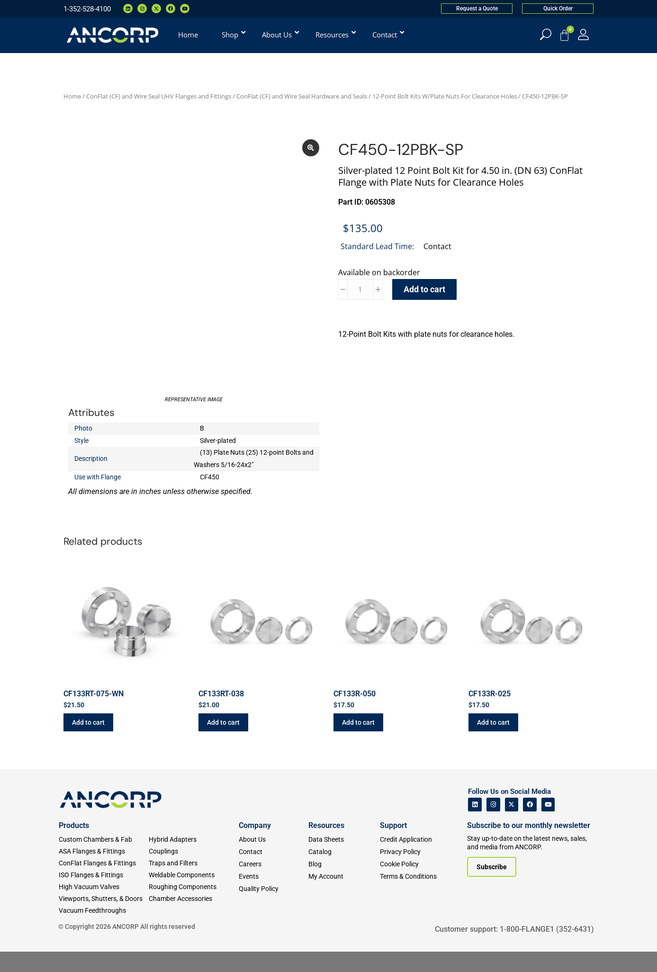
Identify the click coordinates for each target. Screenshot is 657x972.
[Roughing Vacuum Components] (194, 907)
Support (393, 845)
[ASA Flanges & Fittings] (104, 871)
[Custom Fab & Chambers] (104, 859)
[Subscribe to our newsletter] (491, 887)
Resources (326, 845)
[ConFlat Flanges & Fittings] (104, 883)
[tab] (463, 351)
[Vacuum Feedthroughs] (104, 931)
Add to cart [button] (88, 743)
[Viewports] (104, 919)
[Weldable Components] (194, 895)
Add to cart (424, 289)
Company (255, 845)
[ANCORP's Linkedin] (475, 825)
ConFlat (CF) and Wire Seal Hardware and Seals (301, 96)
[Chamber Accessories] (194, 919)
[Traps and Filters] (194, 883)
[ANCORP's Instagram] (493, 825)
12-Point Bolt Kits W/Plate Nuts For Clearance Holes (444, 96)
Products (74, 845)
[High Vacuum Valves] (104, 907)
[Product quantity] (360, 289)
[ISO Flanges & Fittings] (104, 895)
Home (72, 96)
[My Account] (583, 34)
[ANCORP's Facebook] (530, 825)
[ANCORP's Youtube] (548, 825)
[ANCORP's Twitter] (512, 825)
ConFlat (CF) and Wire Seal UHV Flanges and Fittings (158, 96)
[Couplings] (194, 871)
